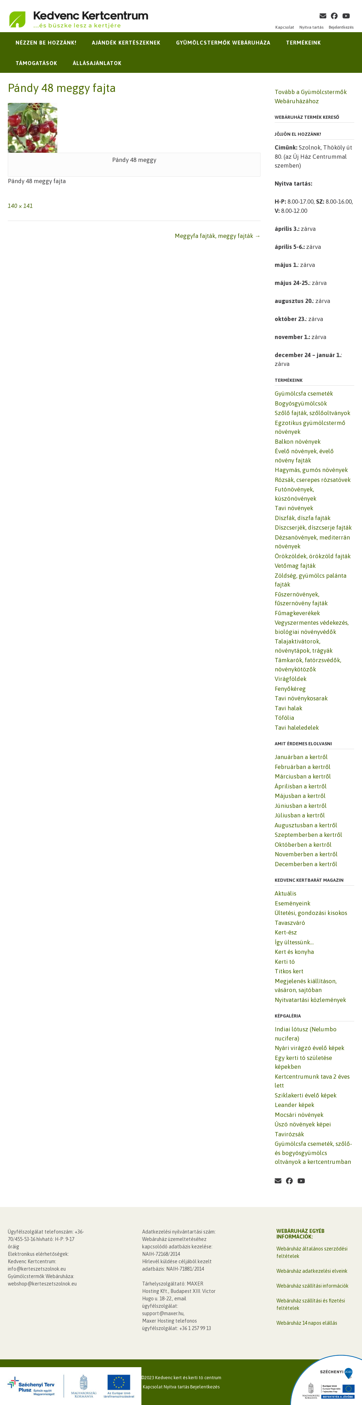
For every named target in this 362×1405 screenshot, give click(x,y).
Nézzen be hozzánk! (46, 43)
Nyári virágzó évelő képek (309, 1047)
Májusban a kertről (300, 795)
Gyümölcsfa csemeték (304, 393)
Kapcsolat (284, 27)
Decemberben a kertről (306, 864)
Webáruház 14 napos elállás (306, 1323)
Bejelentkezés (341, 27)
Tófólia (284, 717)
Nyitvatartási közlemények (310, 999)
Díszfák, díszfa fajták (303, 517)
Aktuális (285, 893)
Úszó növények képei (303, 1124)
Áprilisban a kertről (301, 786)
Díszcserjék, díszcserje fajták (313, 527)
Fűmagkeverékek (297, 613)
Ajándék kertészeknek (126, 43)
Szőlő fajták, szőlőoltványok (312, 412)
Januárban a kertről (301, 756)
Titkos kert (289, 971)
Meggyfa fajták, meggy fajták (218, 235)
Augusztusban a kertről (306, 825)
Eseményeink (292, 903)
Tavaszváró (290, 922)
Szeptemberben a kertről (308, 834)
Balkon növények (298, 441)
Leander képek (294, 1104)
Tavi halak (288, 708)
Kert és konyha (294, 951)
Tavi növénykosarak (301, 698)
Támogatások (36, 63)
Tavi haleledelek (297, 727)
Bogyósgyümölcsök (301, 403)
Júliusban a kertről (300, 815)
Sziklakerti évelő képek (306, 1095)
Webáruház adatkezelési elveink (312, 1271)
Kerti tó (285, 961)
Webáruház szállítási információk (312, 1286)
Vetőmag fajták (295, 565)
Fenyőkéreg (290, 688)
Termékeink (303, 43)
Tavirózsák (289, 1134)
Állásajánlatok (97, 63)
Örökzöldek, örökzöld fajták (313, 556)
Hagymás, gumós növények (311, 469)
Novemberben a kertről (306, 854)
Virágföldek (290, 678)
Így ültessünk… (294, 942)
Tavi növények (294, 508)
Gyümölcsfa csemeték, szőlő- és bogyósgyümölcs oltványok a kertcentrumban (313, 1152)
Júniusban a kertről (301, 805)
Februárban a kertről (303, 766)
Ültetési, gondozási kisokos (311, 912)
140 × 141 (20, 206)
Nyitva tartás (311, 27)
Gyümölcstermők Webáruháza (223, 43)
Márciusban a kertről (303, 776)
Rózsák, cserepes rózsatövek (313, 479)
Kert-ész (286, 932)
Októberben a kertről (303, 844)
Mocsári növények (299, 1114)
